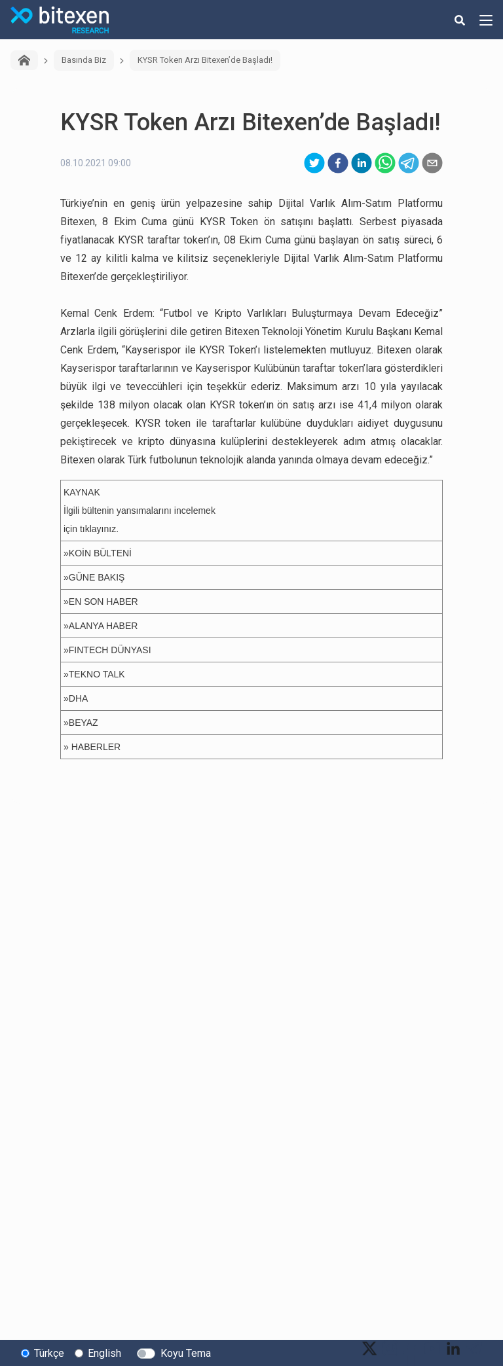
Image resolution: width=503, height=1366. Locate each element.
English (104, 1353)
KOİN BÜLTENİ (100, 553)
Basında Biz (84, 60)
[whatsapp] (385, 163)
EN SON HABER (103, 601)
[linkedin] (361, 163)
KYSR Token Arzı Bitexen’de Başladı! (205, 60)
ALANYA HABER (103, 625)
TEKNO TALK (97, 674)
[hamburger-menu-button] (486, 19)
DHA (78, 698)
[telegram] (408, 163)
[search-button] (460, 19)
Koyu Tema (185, 1353)
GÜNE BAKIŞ (97, 577)
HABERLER (96, 747)
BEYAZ (83, 722)
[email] (432, 163)
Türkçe (49, 1353)
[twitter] (314, 163)
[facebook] (337, 163)
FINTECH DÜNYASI (110, 650)
